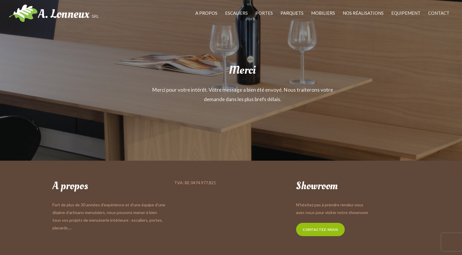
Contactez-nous (320, 229)
